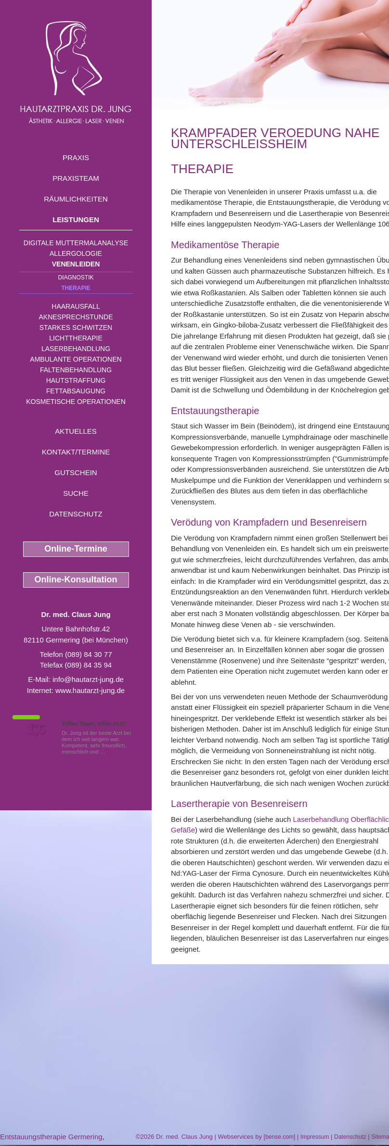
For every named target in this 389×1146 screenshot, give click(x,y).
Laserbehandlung (75, 349)
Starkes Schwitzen (75, 327)
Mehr (113, 752)
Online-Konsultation (76, 579)
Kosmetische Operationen (76, 401)
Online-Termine (75, 549)
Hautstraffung (76, 380)
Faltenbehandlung (76, 370)
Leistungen (75, 219)
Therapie (76, 288)
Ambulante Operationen (75, 359)
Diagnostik (75, 277)
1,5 (36, 729)
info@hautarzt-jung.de (88, 679)
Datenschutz (76, 514)
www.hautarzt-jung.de (90, 690)
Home (178, 103)
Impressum (314, 1136)
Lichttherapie (75, 338)
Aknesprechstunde (76, 317)
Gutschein (75, 472)
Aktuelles (76, 431)
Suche (76, 493)
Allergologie (76, 253)
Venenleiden (76, 264)
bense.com (279, 1136)
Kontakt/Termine (76, 452)
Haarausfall (76, 306)
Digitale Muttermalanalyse (76, 243)
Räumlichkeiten (76, 199)
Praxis (76, 157)
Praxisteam (75, 178)
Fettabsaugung (75, 391)
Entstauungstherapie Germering (51, 1137)
